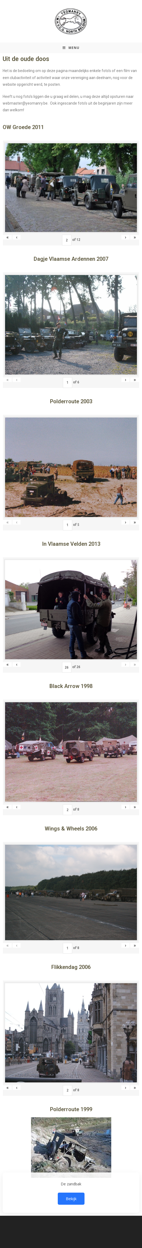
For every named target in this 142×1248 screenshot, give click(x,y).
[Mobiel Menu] (71, 47)
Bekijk (71, 1198)
